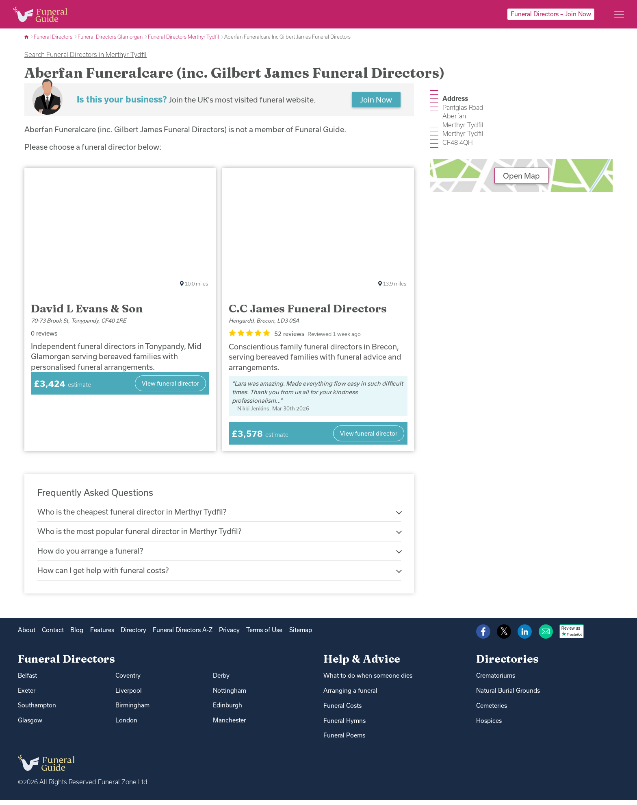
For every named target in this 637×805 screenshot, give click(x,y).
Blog (76, 635)
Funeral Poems (344, 740)
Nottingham (229, 695)
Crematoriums (495, 680)
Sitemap (300, 635)
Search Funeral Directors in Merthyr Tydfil (85, 54)
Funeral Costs (342, 710)
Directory (133, 635)
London (126, 725)
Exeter (26, 695)
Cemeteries (491, 710)
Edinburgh (227, 710)
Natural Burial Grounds (508, 695)
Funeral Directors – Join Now (551, 14)
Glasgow (30, 725)
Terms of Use (264, 635)
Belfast (27, 680)
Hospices (489, 725)
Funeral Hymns (344, 725)
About (26, 635)
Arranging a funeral (350, 695)
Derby (221, 680)
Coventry (128, 680)
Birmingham (132, 710)
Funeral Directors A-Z (182, 635)
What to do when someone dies (367, 680)
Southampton (37, 710)
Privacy (229, 635)
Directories (507, 664)
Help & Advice (361, 664)
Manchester (229, 725)
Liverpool (128, 695)
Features (102, 635)
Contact (53, 635)
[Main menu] (619, 14)
